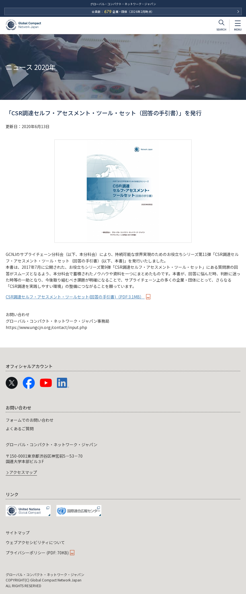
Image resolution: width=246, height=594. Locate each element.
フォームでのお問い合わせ (30, 420)
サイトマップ (18, 533)
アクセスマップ (23, 472)
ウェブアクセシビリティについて (35, 542)
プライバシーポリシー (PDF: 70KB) (37, 552)
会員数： (123, 11)
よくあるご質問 (20, 428)
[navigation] (123, 439)
